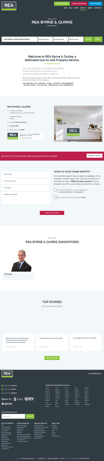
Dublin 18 (77, 396)
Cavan (56, 387)
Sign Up (30, 416)
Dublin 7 (67, 391)
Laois (56, 400)
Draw (98, 39)
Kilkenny (47, 400)
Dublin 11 (57, 394)
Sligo (56, 404)
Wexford (47, 406)
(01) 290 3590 (14, 126)
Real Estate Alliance (27, 458)
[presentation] (66, 203)
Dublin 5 (86, 389)
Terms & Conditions (52, 458)
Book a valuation (79, 3)
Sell (71, 8)
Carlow (47, 387)
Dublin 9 (86, 391)
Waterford (77, 404)
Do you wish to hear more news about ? (72, 197)
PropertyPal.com (84, 458)
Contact (98, 8)
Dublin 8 (77, 391)
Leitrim (66, 400)
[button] (76, 39)
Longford (86, 400)
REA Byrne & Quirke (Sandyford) (17, 39)
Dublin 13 (77, 394)
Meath (66, 402)
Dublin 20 (86, 396)
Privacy (62, 458)
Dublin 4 (77, 389)
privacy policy (79, 192)
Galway (66, 398)
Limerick (77, 400)
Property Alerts (62, 3)
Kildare (86, 398)
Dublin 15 (48, 396)
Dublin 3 (67, 389)
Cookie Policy (42, 458)
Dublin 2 (57, 389)
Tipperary (67, 404)
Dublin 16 (57, 396)
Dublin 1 (47, 389)
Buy (65, 8)
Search (88, 39)
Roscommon (48, 404)
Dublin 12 (67, 394)
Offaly (85, 402)
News (90, 8)
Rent (76, 8)
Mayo (56, 402)
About (83, 8)
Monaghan (77, 402)
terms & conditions (66, 192)
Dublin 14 (86, 394)
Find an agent (95, 3)
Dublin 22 (48, 398)
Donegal (86, 387)
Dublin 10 (48, 394)
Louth (47, 402)
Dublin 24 (57, 398)
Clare (66, 387)
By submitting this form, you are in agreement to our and (72, 191)
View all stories (52, 358)
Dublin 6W (57, 391)
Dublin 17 (67, 396)
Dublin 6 (47, 391)
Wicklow (57, 406)
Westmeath (87, 404)
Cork (76, 387)
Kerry (76, 398)
